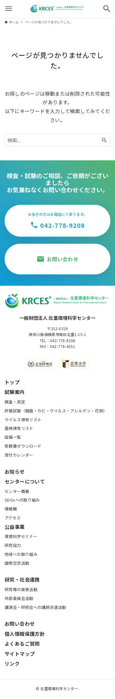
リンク (12, 663)
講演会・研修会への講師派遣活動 (35, 607)
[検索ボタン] (107, 8)
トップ (12, 382)
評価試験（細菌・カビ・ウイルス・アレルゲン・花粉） (56, 411)
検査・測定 (15, 402)
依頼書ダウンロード (23, 446)
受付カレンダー (19, 455)
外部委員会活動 (19, 598)
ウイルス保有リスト (23, 419)
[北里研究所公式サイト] (40, 363)
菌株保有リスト (19, 428)
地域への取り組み (21, 554)
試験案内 (15, 391)
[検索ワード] (57, 140)
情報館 (11, 509)
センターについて (25, 481)
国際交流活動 (17, 563)
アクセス (13, 518)
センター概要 (17, 491)
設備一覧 (13, 437)
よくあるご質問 (22, 643)
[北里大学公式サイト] (74, 363)
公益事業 (15, 526)
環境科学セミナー (21, 536)
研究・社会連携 (22, 579)
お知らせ (15, 471)
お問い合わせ (20, 623)
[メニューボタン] (8, 8)
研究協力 (13, 545)
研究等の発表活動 (21, 589)
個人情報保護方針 (25, 633)
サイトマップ (20, 653)
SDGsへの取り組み (22, 500)
